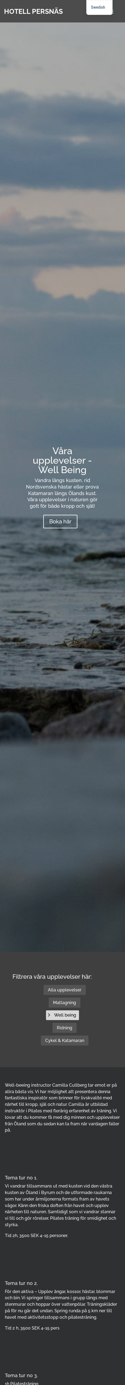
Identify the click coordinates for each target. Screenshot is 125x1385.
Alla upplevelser (64, 989)
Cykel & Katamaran (64, 1040)
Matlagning (64, 1002)
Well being (65, 1015)
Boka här (60, 521)
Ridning (64, 1027)
